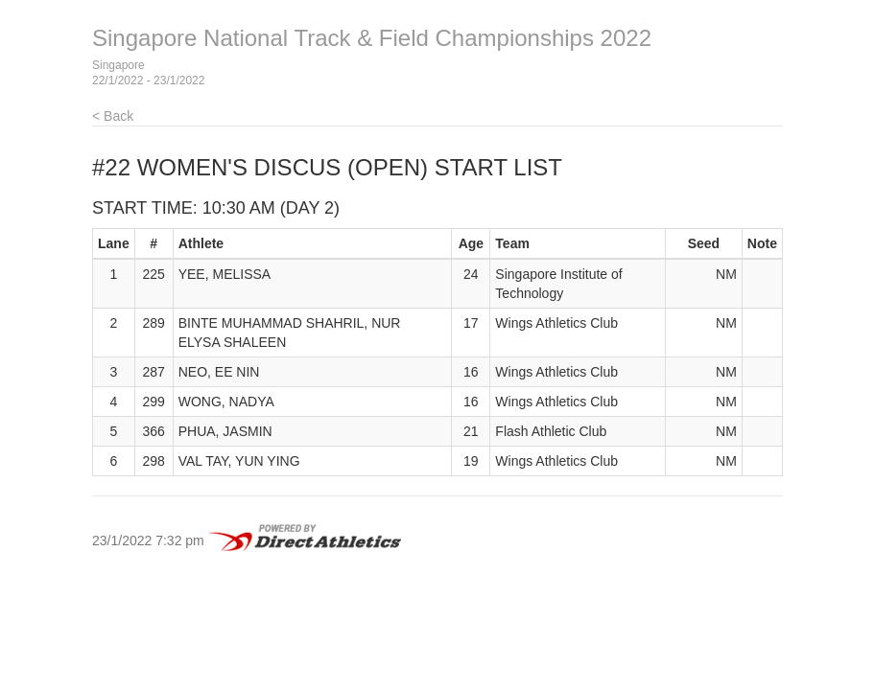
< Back (112, 116)
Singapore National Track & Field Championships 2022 (371, 38)
